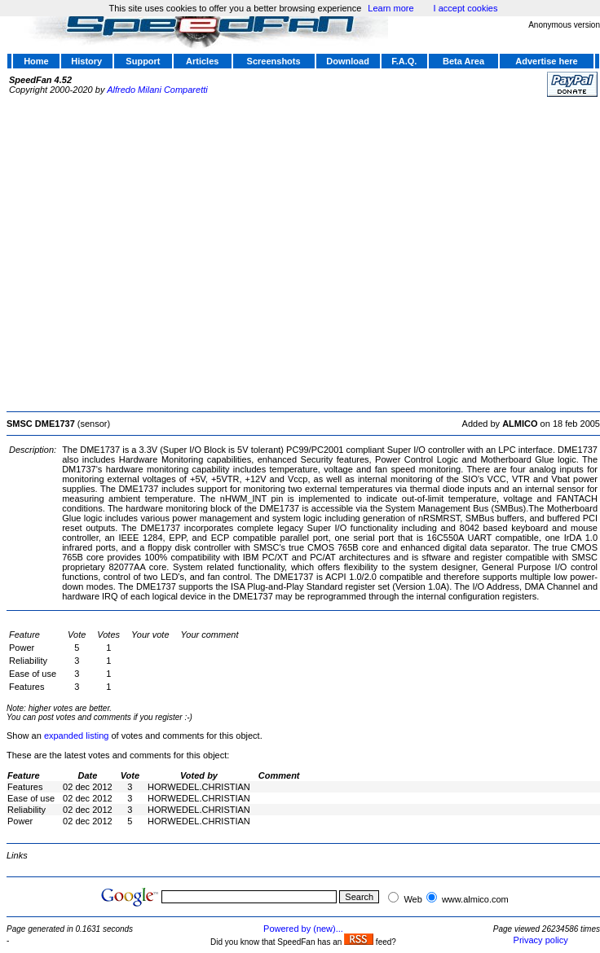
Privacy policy (541, 940)
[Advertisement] (153, 252)
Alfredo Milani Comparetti (157, 89)
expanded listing (76, 735)
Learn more (390, 8)
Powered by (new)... (303, 928)
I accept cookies (466, 8)
